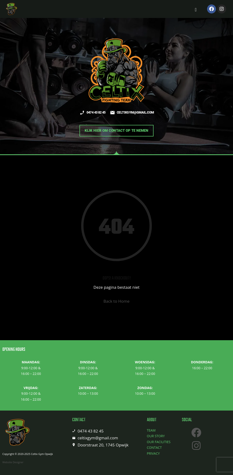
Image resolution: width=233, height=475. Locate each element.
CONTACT (154, 447)
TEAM (151, 430)
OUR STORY (156, 436)
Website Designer (13, 462)
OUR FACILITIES (159, 442)
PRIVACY (153, 453)
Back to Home (117, 301)
